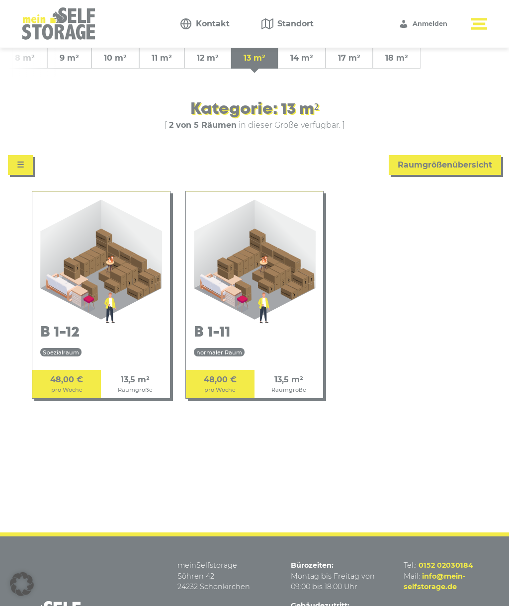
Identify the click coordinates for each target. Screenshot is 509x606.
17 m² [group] (349, 58)
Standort (295, 23)
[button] (22, 584)
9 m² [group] (69, 58)
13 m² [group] (254, 58)
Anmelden (423, 24)
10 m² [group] (115, 58)
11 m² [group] (162, 58)
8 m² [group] (25, 58)
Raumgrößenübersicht (445, 165)
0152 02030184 (446, 565)
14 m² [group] (301, 58)
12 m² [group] (208, 58)
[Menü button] (479, 24)
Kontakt (213, 23)
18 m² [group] (396, 58)
